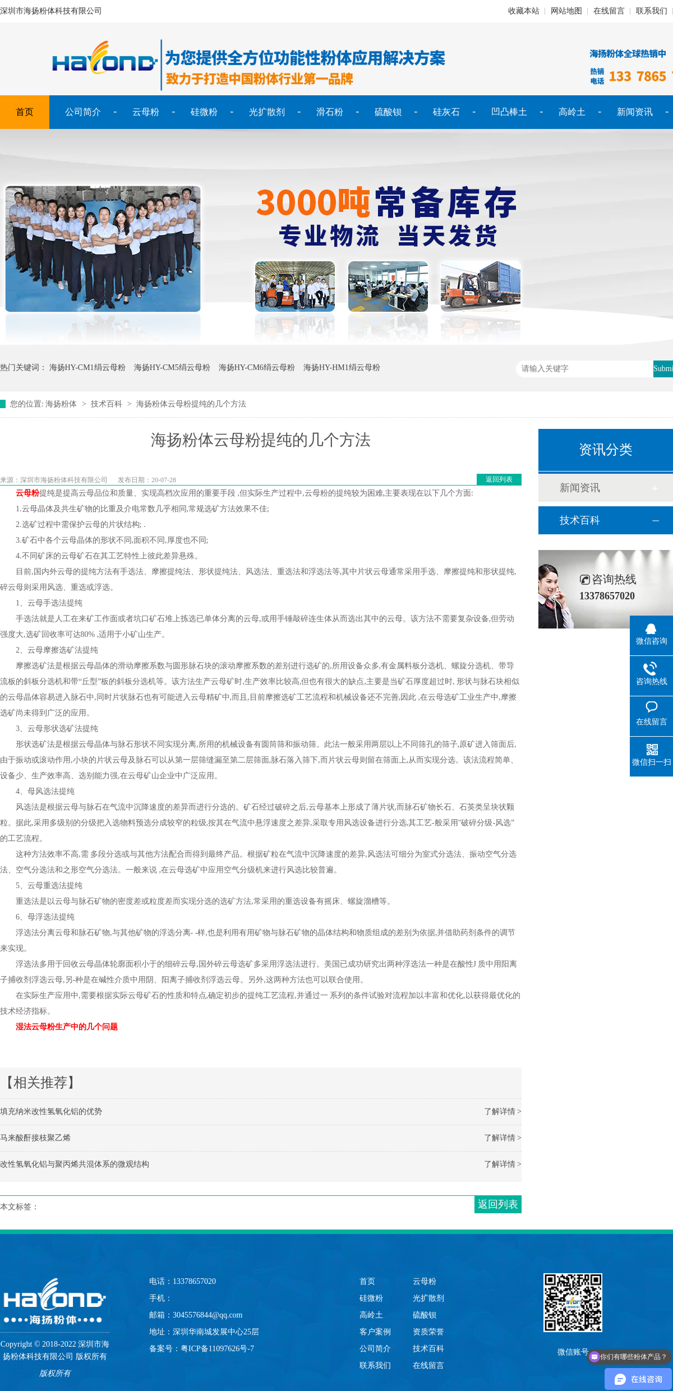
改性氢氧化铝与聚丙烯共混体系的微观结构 (74, 1164)
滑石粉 (329, 112)
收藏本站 (524, 11)
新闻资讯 (635, 112)
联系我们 (651, 11)
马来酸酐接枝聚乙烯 (35, 1138)
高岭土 (572, 112)
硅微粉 (204, 112)
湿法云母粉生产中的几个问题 (68, 1027)
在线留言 (609, 11)
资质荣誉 (428, 1332)
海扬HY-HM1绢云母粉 (341, 367)
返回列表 (499, 479)
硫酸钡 (388, 112)
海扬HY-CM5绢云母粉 (172, 367)
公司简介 (83, 112)
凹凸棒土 (509, 112)
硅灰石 (446, 112)
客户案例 (375, 1332)
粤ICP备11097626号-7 (217, 1348)
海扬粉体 (61, 404)
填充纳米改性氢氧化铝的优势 (51, 1111)
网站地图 (566, 11)
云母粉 (145, 112)
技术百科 (106, 404)
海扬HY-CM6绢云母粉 (257, 367)
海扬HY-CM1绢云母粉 (87, 367)
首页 (25, 112)
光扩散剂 (267, 112)
